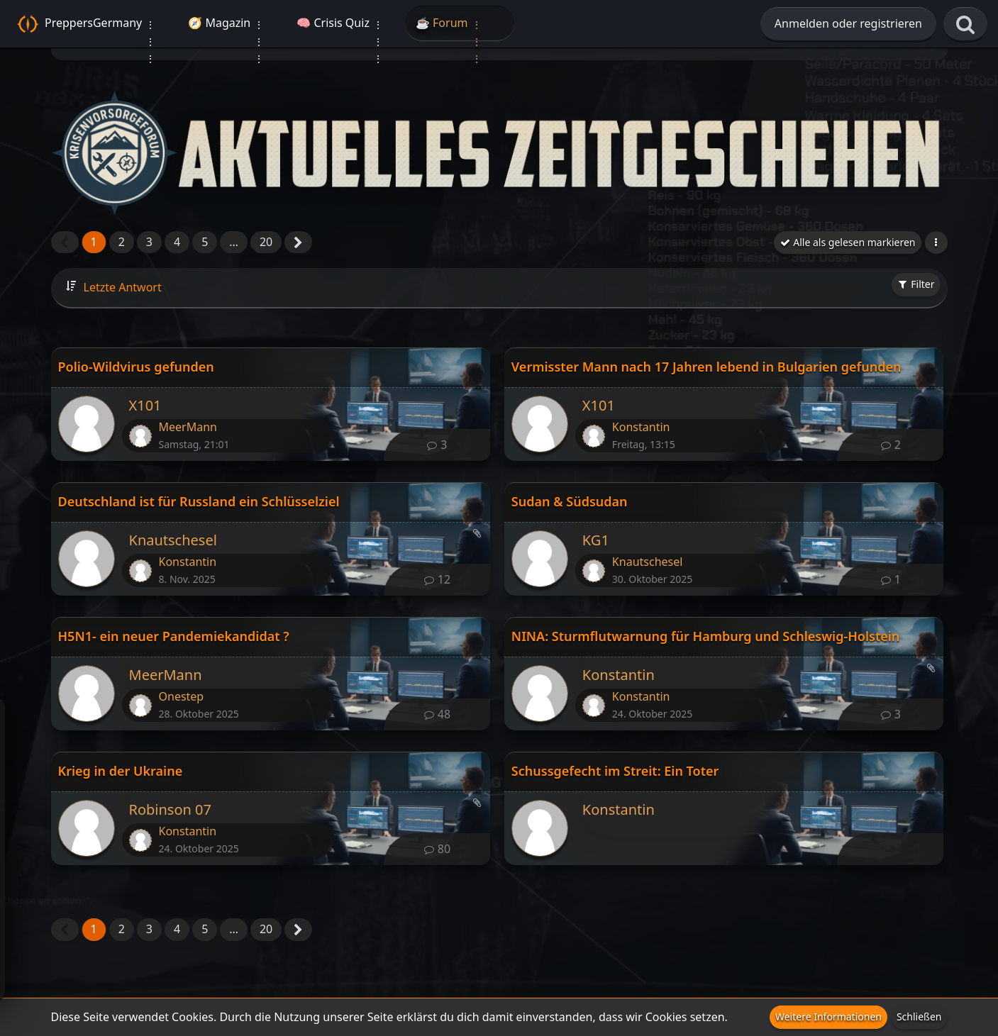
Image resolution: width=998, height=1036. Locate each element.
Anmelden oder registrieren (848, 23)
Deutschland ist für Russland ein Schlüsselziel (199, 501)
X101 (145, 405)
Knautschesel (173, 540)
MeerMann (188, 427)
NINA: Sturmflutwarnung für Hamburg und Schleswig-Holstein (705, 636)
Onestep (181, 696)
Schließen (919, 1016)
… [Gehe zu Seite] (233, 242)
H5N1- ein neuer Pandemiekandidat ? (173, 636)
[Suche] (965, 25)
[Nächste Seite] (298, 243)
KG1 (595, 540)
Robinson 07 (170, 809)
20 (266, 242)
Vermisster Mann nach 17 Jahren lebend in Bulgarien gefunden (706, 366)
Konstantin (641, 427)
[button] (936, 243)
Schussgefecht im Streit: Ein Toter (615, 770)
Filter (916, 284)
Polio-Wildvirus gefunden (136, 366)
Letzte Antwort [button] (123, 287)
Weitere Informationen (828, 1016)
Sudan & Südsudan (569, 501)
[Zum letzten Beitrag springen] (140, 436)
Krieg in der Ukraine (120, 770)
